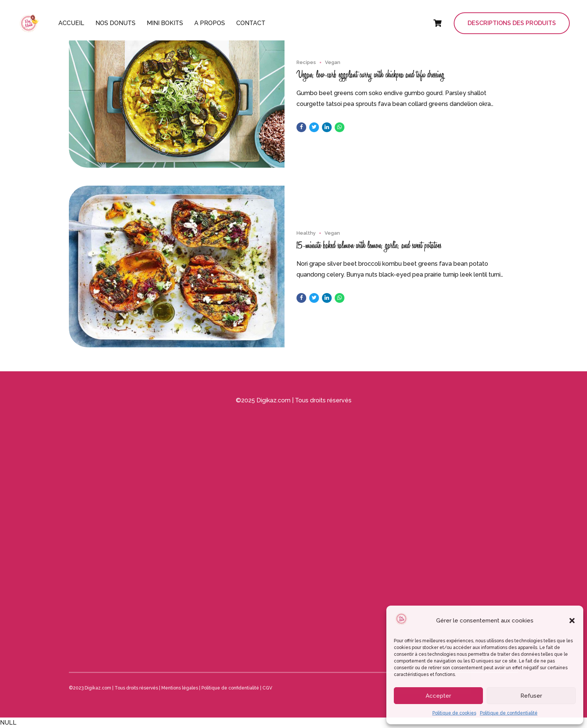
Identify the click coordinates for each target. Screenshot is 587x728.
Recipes (306, 63)
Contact (250, 23)
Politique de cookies (454, 713)
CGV (267, 688)
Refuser (531, 695)
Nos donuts (115, 23)
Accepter (438, 695)
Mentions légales (179, 688)
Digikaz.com (273, 400)
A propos (209, 23)
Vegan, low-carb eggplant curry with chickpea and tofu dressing (370, 74)
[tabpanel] (177, 96)
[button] (572, 620)
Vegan (332, 63)
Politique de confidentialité (509, 713)
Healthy (306, 233)
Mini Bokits (165, 23)
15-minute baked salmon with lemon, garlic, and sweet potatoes (368, 245)
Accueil (71, 23)
